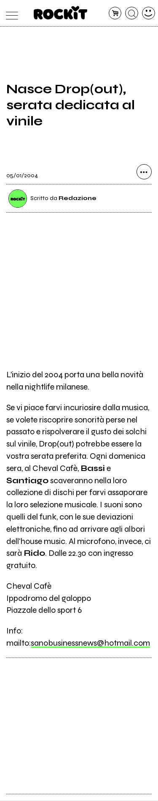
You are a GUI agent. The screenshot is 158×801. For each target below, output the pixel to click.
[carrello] (115, 13)
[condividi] (144, 172)
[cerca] (131, 13)
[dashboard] (148, 13)
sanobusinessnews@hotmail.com (90, 643)
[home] (60, 12)
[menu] (9, 13)
